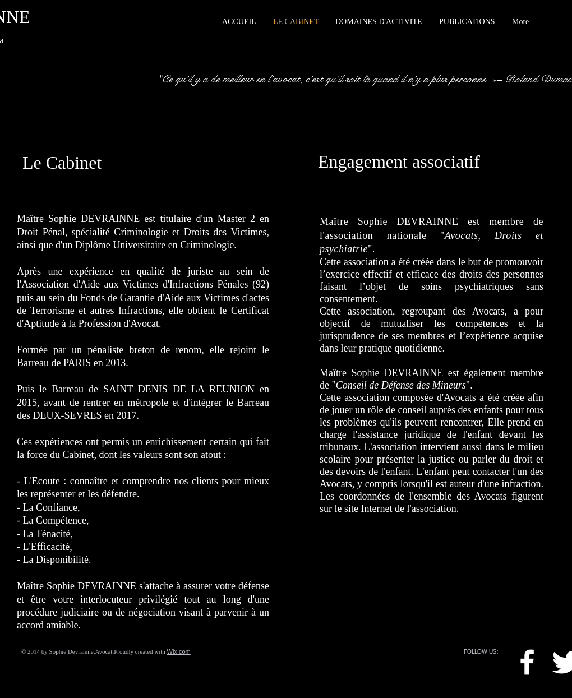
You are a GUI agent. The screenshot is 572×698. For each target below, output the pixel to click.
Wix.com (179, 651)
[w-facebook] (527, 662)
